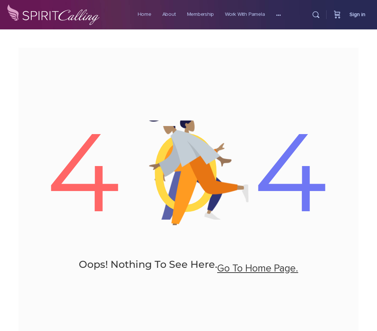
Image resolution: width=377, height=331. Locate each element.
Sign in (357, 14)
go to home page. (257, 269)
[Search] (316, 14)
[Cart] (337, 14)
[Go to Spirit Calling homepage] (53, 13)
